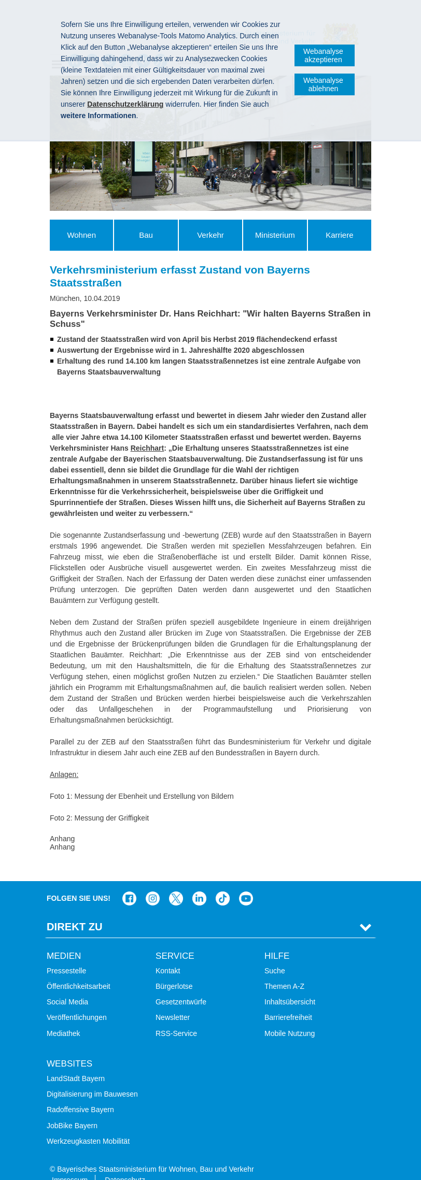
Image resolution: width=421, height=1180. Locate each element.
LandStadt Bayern (76, 1062)
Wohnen (81, 235)
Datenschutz (125, 1164)
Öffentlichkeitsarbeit (78, 970)
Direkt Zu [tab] (75, 910)
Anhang (62, 838)
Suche (274, 955)
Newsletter (173, 1001)
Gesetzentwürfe (181, 986)
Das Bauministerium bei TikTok (223, 882)
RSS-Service (176, 1017)
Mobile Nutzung (289, 1017)
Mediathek (63, 1017)
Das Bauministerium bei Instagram (153, 882)
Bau (146, 235)
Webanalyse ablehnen (323, 84)
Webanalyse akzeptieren (323, 55)
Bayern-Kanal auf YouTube (246, 882)
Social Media (67, 986)
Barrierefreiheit (288, 1001)
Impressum (70, 1164)
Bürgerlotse (174, 970)
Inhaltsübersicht (289, 986)
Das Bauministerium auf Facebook (129, 882)
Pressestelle (66, 955)
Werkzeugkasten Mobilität (88, 1125)
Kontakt (168, 955)
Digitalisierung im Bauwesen (92, 1078)
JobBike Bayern (72, 1109)
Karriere (339, 235)
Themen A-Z (284, 970)
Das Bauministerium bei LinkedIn (199, 882)
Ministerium (275, 235)
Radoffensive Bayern (80, 1093)
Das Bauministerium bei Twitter (176, 882)
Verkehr (210, 235)
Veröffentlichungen (77, 1001)
